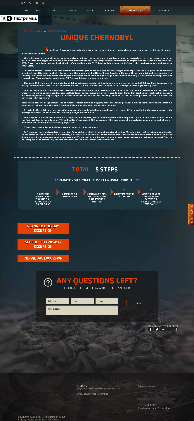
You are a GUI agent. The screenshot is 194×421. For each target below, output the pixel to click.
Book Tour (135, 10)
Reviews (109, 10)
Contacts (163, 10)
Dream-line (164, 408)
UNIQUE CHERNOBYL (57, 31)
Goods (54, 10)
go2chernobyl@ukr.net (96, 393)
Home (25, 10)
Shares (72, 10)
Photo (90, 10)
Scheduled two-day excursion (43, 244)
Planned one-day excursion (43, 228)
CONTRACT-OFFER (147, 404)
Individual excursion (43, 258)
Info (38, 10)
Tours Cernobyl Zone (33, 31)
